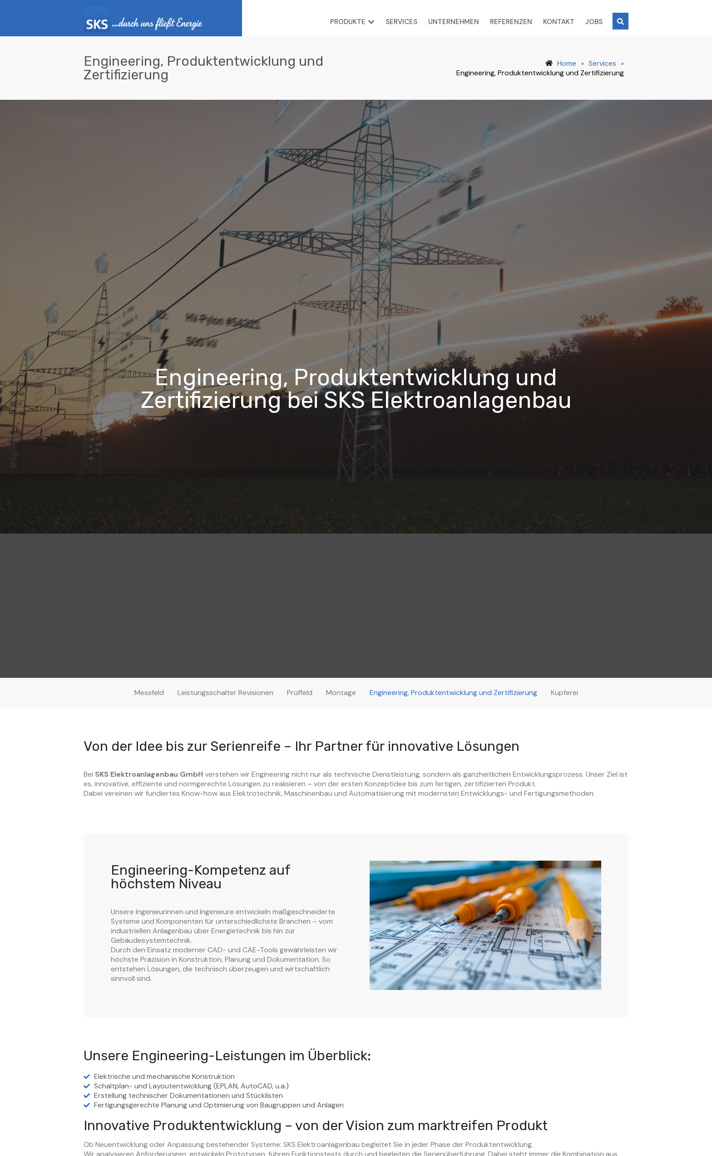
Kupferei (564, 692)
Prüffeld (299, 692)
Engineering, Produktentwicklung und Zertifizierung (453, 692)
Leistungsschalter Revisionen (225, 692)
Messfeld (149, 692)
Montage (341, 692)
